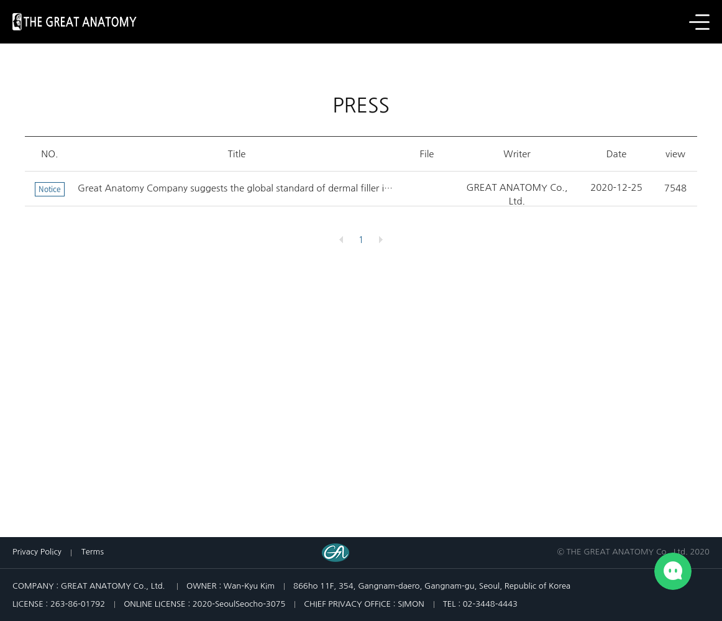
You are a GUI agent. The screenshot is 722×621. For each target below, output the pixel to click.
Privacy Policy (37, 552)
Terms (92, 552)
